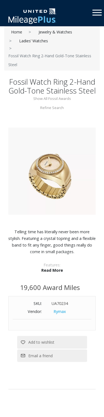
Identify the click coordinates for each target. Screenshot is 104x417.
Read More (52, 270)
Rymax (60, 311)
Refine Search (52, 107)
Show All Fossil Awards (52, 98)
